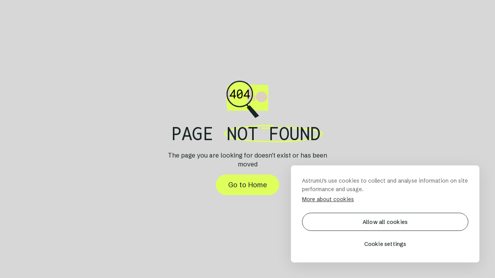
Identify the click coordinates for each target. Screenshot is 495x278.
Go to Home (247, 184)
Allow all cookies (385, 222)
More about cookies (328, 199)
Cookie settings (385, 244)
